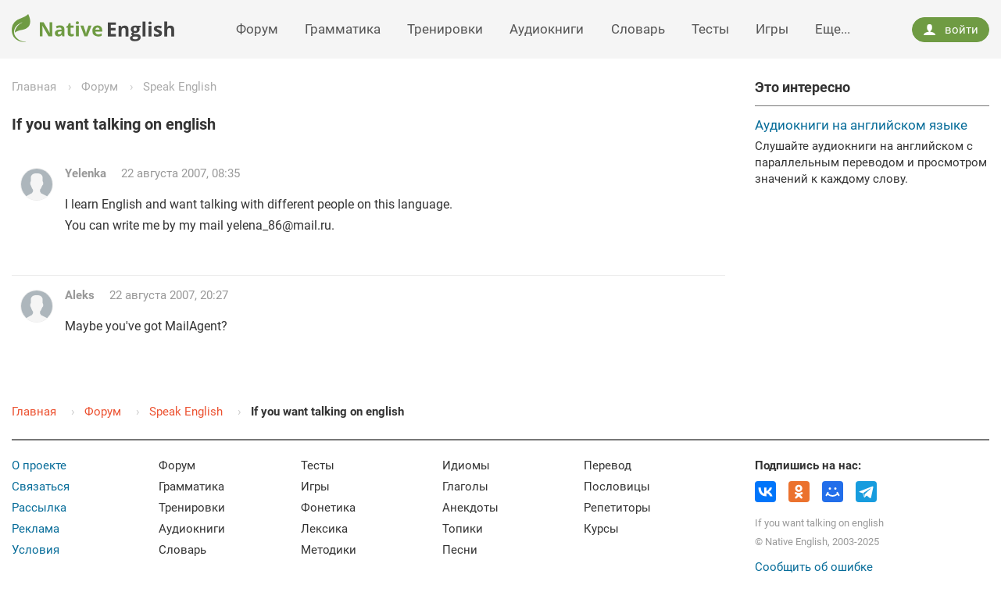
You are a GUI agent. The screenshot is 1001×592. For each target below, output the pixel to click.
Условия (35, 550)
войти (950, 30)
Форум (257, 29)
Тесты (710, 29)
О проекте (39, 465)
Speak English (179, 87)
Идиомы (466, 465)
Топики (462, 529)
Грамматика (343, 29)
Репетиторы (617, 508)
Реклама (35, 529)
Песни (459, 550)
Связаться (41, 487)
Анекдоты (470, 508)
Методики (328, 550)
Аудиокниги (546, 29)
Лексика (324, 529)
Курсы (601, 529)
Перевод (607, 465)
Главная (34, 87)
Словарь (638, 29)
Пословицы (617, 487)
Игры (772, 29)
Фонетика (328, 508)
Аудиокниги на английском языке (861, 125)
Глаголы (465, 487)
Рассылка (39, 508)
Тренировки (445, 29)
